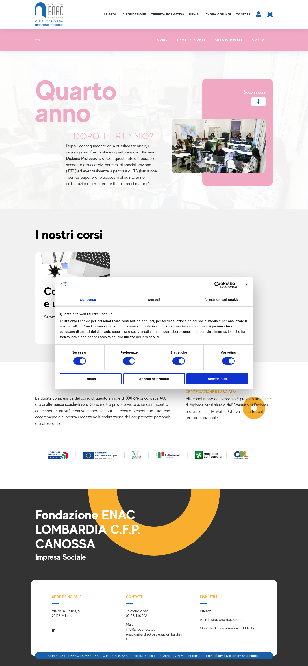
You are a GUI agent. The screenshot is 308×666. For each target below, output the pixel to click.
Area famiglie (229, 39)
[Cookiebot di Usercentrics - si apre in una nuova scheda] (217, 285)
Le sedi (110, 14)
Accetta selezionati (154, 379)
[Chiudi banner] (246, 284)
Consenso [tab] (88, 299)
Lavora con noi (217, 14)
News (194, 14)
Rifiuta (91, 379)
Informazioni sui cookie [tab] (220, 299)
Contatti (243, 14)
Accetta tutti (217, 379)
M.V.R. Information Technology (200, 655)
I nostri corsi (191, 39)
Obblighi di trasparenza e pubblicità (227, 628)
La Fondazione (133, 14)
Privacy (205, 610)
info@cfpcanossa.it (140, 629)
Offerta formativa (167, 14)
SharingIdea (251, 655)
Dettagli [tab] (154, 299)
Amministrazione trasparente (221, 619)
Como (162, 39)
